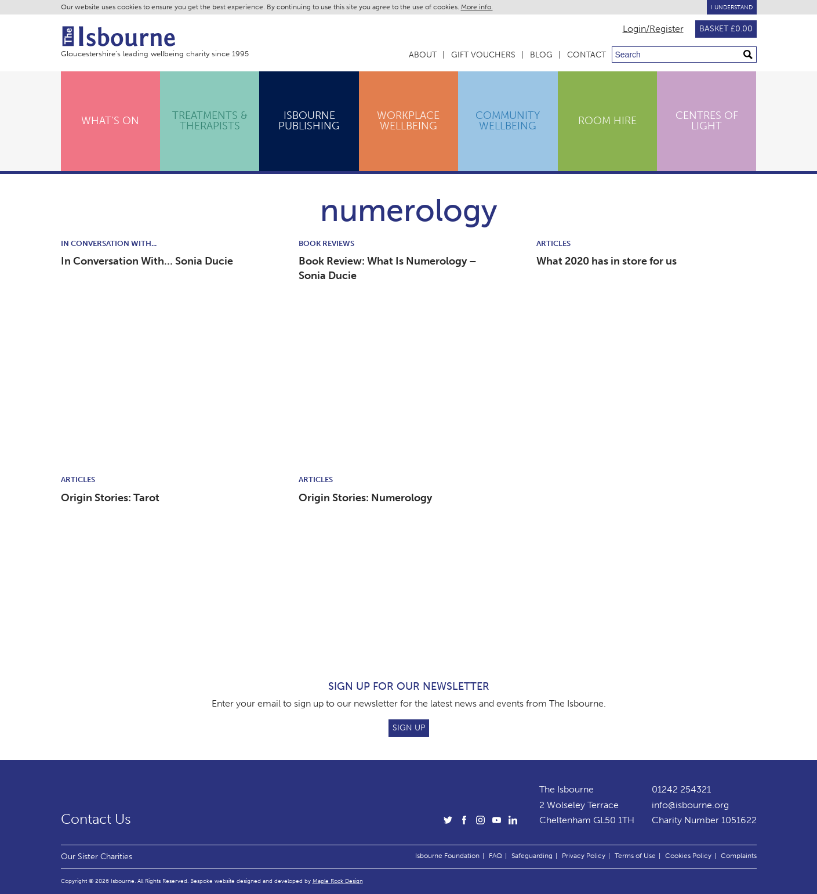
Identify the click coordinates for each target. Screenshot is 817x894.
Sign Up (409, 728)
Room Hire (607, 120)
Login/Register (653, 29)
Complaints (739, 856)
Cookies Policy (688, 856)
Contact (586, 55)
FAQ (495, 856)
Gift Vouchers (483, 55)
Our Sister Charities (96, 856)
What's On (110, 120)
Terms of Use (635, 856)
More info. (477, 7)
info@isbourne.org (690, 804)
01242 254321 (681, 789)
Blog (541, 55)
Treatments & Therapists (210, 120)
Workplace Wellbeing (408, 120)
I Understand (732, 7)
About (423, 55)
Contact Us (96, 819)
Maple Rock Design (338, 881)
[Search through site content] (684, 54)
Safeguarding (532, 856)
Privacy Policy (583, 856)
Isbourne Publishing (309, 120)
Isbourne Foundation (447, 856)
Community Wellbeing (507, 120)
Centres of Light (707, 120)
